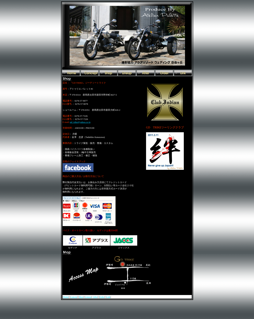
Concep (73, 297)
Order (102, 297)
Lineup (88, 297)
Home (66, 297)
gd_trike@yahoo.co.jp (80, 122)
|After (95, 297)
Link (108, 297)
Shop (81, 297)
